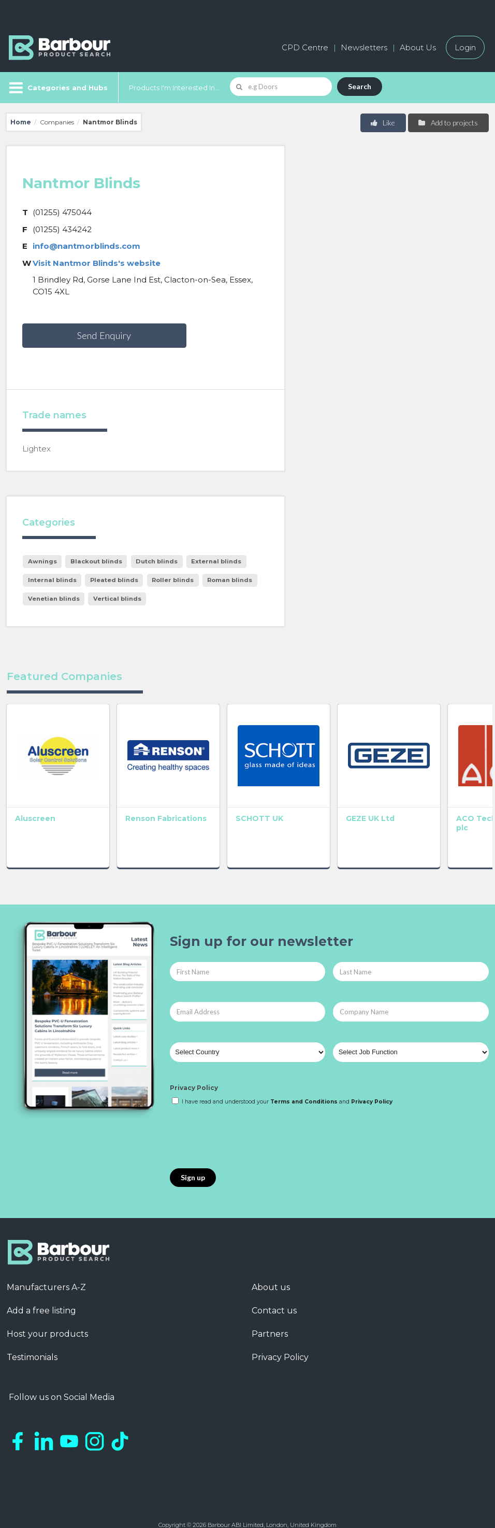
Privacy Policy (194, 1075)
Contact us (274, 1298)
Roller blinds (173, 580)
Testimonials (32, 1345)
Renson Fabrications (137, 810)
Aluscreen (35, 806)
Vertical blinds (117, 598)
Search (359, 86)
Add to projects (447, 122)
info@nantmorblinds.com (86, 246)
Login (465, 47)
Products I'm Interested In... (174, 87)
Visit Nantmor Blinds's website (97, 263)
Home (20, 122)
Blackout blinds (96, 561)
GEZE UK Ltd (333, 806)
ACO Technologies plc (440, 810)
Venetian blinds (54, 598)
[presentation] (248, 1125)
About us (271, 1275)
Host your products (47, 1321)
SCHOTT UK (234, 806)
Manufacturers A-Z (46, 1275)
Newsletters (364, 47)
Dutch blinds (157, 561)
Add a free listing (41, 1298)
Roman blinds (229, 580)
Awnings (42, 561)
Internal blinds (52, 580)
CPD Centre (305, 47)
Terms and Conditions (304, 1089)
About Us (418, 47)
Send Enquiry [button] (104, 335)
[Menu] (57, 87)
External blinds (216, 561)
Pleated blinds (114, 580)
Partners (270, 1321)
